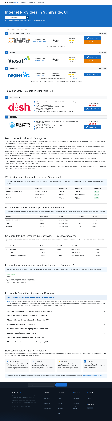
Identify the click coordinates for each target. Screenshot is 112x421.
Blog (74, 396)
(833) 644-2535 (92, 74)
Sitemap (75, 408)
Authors (89, 398)
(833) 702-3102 (92, 127)
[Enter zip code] (41, 385)
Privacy (13, 409)
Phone (42, 60)
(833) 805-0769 (92, 57)
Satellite (37, 60)
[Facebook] (88, 408)
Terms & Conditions (20, 409)
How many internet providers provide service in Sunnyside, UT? (30, 311)
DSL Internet (47, 403)
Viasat (7, 194)
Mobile (44, 41)
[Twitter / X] (91, 408)
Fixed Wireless (37, 41)
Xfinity (59, 398)
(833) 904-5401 (92, 38)
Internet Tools (76, 398)
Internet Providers (48, 396)
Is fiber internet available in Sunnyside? (21, 324)
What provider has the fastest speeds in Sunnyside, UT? (28, 320)
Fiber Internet (47, 398)
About (88, 396)
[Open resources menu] (40, 2)
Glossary (75, 401)
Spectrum (60, 403)
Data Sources (76, 403)
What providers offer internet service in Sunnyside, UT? (27, 342)
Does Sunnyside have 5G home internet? (22, 333)
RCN (59, 413)
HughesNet (9, 198)
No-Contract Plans (48, 411)
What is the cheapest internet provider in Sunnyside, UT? (28, 315)
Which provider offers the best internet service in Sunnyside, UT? (31, 297)
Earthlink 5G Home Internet (14, 191)
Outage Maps (76, 406)
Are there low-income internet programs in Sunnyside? (27, 329)
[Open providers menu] (32, 2)
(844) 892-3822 (92, 109)
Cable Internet (47, 401)
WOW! (59, 416)
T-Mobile (60, 411)
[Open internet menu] (24, 2)
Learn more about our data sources (92, 375)
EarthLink (60, 396)
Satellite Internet (47, 408)
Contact (89, 401)
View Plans (92, 42)
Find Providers (61, 384)
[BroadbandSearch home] (11, 2)
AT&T (59, 401)
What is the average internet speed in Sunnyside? (25, 337)
